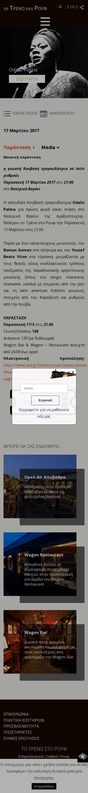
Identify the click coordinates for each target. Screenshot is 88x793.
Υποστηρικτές (18, 732)
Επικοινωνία (16, 714)
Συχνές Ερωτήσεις (21, 738)
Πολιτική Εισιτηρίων (24, 720)
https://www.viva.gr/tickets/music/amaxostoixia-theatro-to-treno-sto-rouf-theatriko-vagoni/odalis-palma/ (46, 372)
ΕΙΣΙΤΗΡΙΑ (27, 79)
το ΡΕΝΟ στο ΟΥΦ (25, 8)
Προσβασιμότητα (21, 726)
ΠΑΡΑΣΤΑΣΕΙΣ (21, 113)
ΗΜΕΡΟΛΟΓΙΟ (57, 113)
